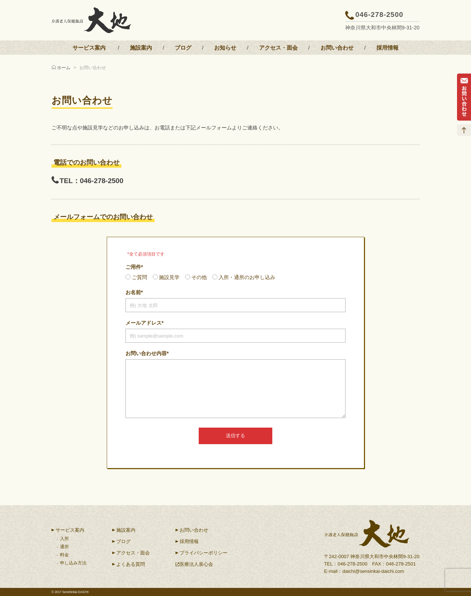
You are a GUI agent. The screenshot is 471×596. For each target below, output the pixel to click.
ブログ (183, 47)
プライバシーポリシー (203, 553)
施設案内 (141, 47)
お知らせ (225, 47)
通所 (64, 546)
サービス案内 (89, 47)
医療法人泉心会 (196, 564)
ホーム (63, 67)
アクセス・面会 (278, 47)
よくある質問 (130, 564)
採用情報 (387, 47)
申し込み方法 (73, 562)
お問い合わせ (337, 47)
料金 (64, 554)
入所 (64, 538)
